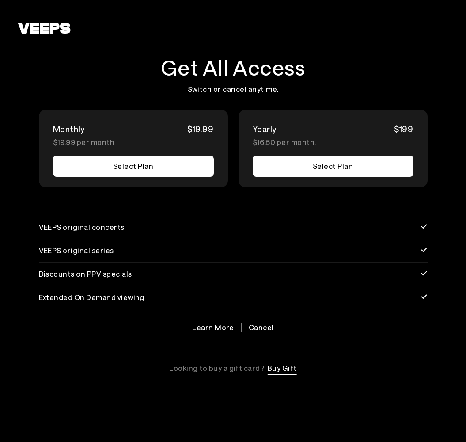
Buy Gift (282, 368)
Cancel (261, 327)
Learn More (213, 327)
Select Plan (133, 166)
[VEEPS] (44, 28)
